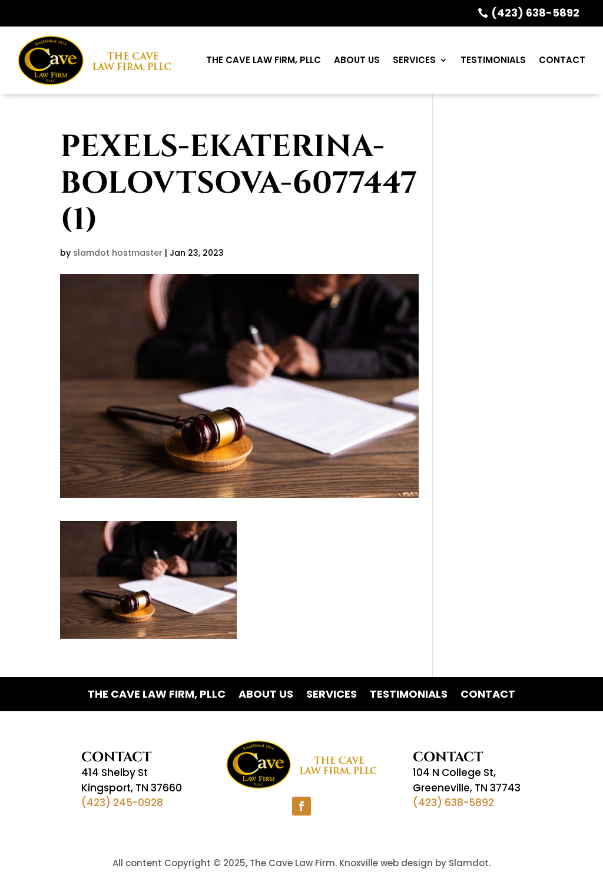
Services (414, 60)
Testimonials (493, 60)
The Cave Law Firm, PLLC (263, 60)
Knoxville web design (386, 863)
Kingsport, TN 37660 (131, 788)
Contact (562, 60)
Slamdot (469, 863)
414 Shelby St (114, 772)
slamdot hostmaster (118, 253)
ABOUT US (357, 60)
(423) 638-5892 (535, 12)
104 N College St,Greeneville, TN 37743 (467, 780)
